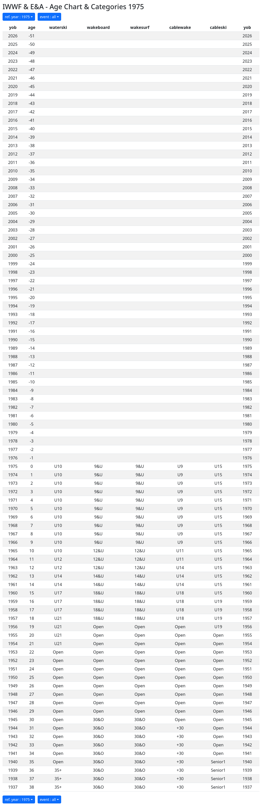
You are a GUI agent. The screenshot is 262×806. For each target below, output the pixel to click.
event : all (48, 16)
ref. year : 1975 (17, 16)
